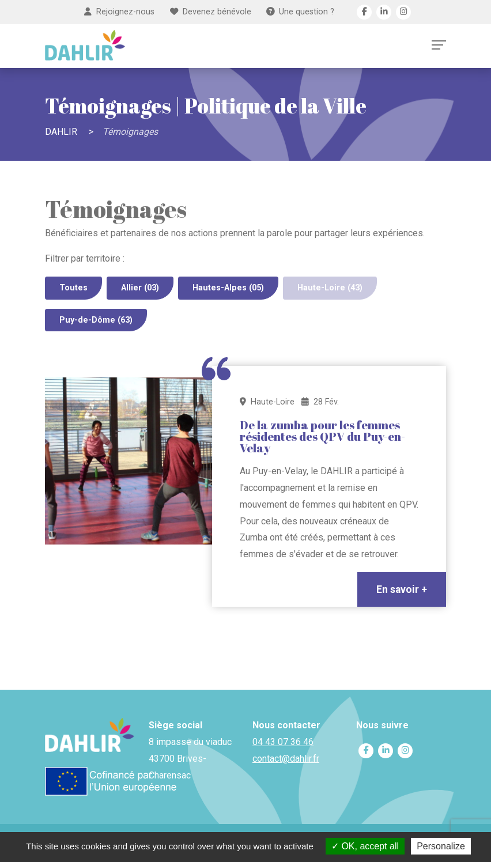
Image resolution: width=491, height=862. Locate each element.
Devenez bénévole (210, 12)
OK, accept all (365, 846)
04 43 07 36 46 (283, 741)
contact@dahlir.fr (285, 758)
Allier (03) (140, 288)
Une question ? (300, 12)
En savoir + (401, 589)
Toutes (73, 288)
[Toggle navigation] (439, 44)
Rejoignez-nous (119, 12)
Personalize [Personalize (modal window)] (441, 846)
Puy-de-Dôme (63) (96, 320)
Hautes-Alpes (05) (228, 288)
